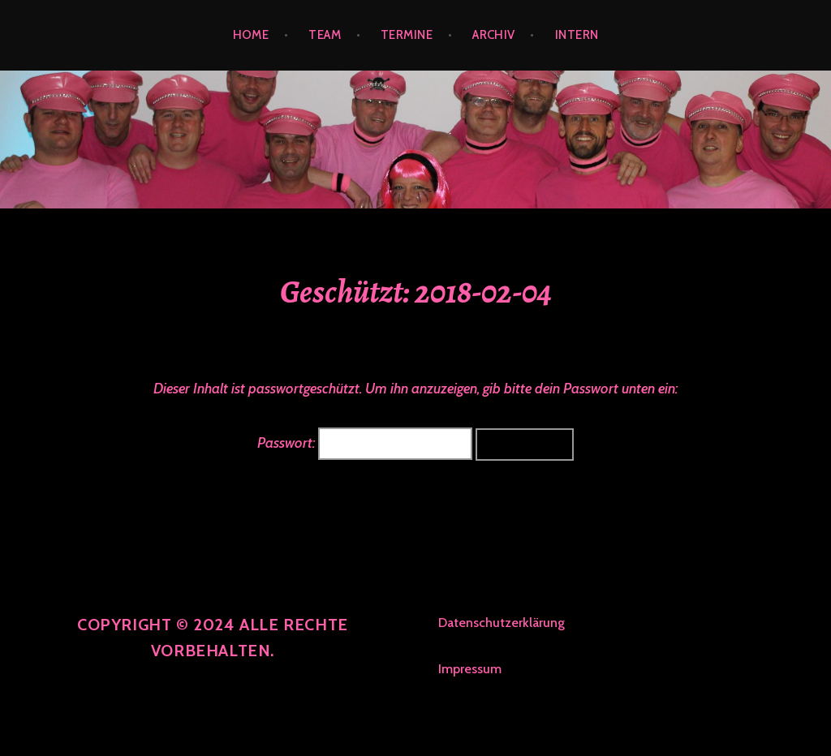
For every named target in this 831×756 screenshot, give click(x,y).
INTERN (577, 35)
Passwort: (364, 443)
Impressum (470, 669)
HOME (251, 35)
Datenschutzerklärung (501, 622)
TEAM (324, 35)
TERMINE (407, 35)
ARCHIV (493, 35)
